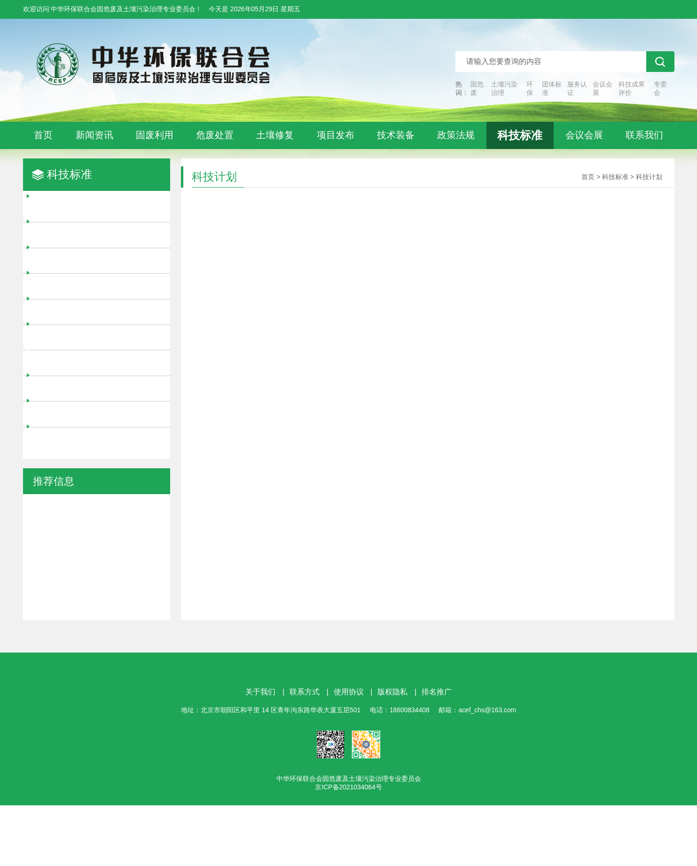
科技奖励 (61, 209)
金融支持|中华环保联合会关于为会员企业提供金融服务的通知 (96, 573)
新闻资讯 (94, 135)
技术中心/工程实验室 (83, 388)
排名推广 (437, 752)
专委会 (660, 88)
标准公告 (61, 439)
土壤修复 (275, 135)
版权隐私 (392, 752)
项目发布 (335, 135)
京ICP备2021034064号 (348, 847)
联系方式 (305, 752)
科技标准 (519, 135)
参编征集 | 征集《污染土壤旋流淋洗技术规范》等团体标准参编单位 (92, 517)
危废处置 (215, 135)
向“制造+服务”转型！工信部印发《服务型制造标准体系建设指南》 (96, 629)
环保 (529, 88)
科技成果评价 (632, 88)
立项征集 (61, 260)
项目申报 (61, 286)
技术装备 (396, 135)
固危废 (477, 88)
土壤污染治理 (504, 88)
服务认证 (577, 88)
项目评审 (61, 234)
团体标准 (552, 88)
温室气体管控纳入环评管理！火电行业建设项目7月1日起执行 (95, 545)
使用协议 (349, 752)
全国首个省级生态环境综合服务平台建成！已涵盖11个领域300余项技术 (95, 656)
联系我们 (644, 135)
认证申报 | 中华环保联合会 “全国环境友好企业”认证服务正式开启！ (94, 600)
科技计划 (61, 362)
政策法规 (456, 135)
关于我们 (260, 752)
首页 (43, 135)
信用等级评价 (69, 337)
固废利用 (154, 135)
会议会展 (602, 88)
